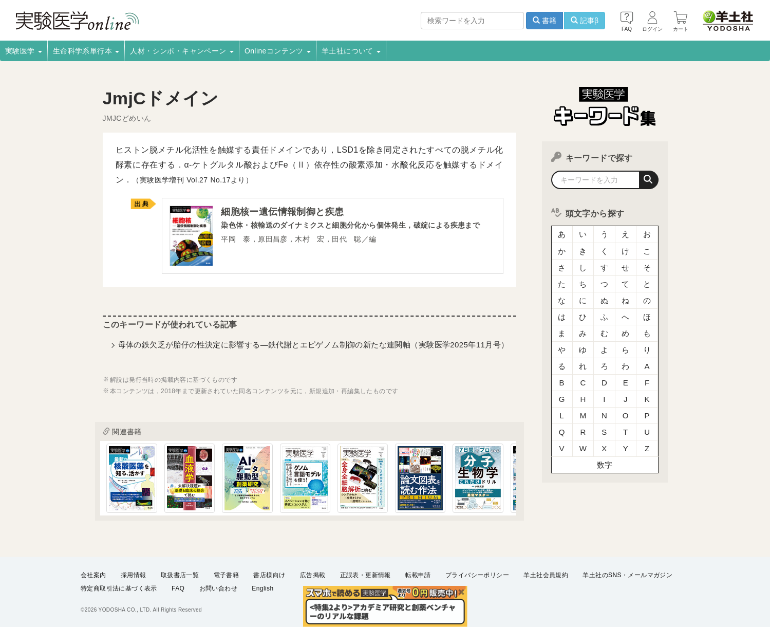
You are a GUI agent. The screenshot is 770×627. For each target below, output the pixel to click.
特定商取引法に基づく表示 (119, 589)
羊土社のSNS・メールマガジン (627, 575)
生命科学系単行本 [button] (86, 51)
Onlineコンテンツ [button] (278, 51)
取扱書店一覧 (180, 575)
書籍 (544, 20)
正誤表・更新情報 (365, 575)
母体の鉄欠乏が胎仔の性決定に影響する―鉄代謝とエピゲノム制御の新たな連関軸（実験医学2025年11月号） (313, 344)
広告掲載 (313, 575)
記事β (584, 20)
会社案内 (93, 575)
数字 (605, 464)
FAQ (178, 589)
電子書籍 (226, 575)
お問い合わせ (218, 589)
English (262, 589)
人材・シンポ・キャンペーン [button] (182, 51)
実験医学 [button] (23, 51)
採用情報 (133, 575)
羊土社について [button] (351, 51)
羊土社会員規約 (545, 575)
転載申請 (418, 575)
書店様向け (269, 575)
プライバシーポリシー (477, 575)
